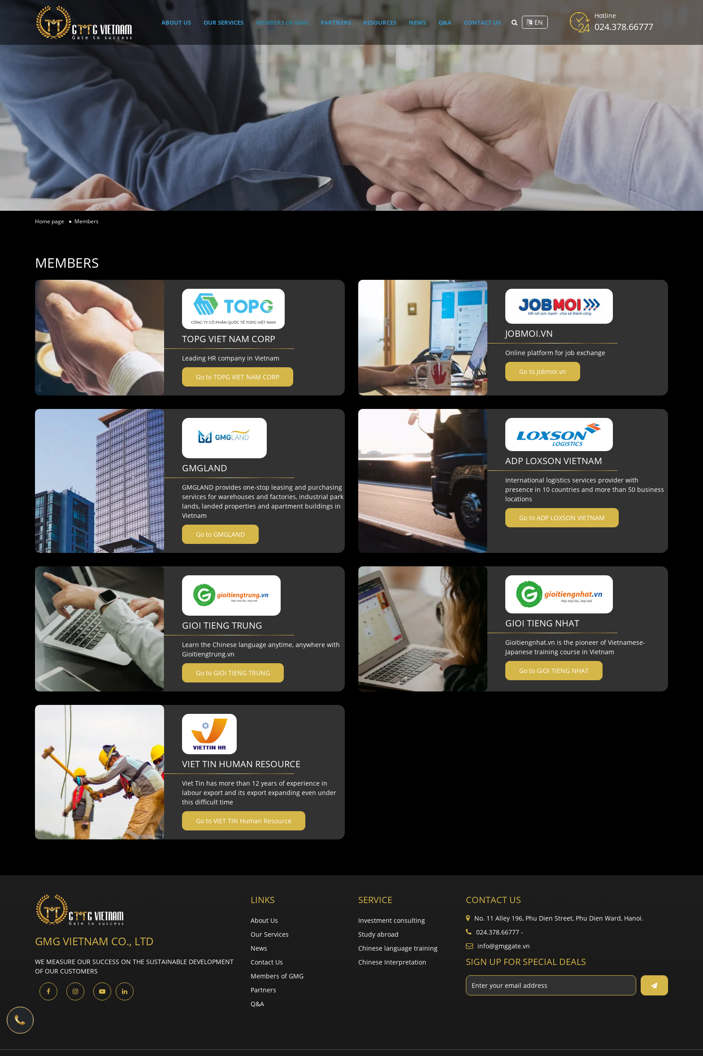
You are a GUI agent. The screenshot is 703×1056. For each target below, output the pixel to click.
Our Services (225, 22)
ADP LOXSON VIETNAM (553, 461)
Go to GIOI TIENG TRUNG (233, 673)
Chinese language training (398, 948)
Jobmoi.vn (529, 333)
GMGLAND (204, 468)
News (418, 22)
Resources (382, 22)
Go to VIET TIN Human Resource (243, 821)
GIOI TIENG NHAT (542, 623)
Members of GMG (285, 22)
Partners (339, 22)
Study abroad (378, 934)
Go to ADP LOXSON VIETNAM (562, 517)
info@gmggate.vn (503, 946)
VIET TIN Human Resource (241, 764)
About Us (178, 22)
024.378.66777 (624, 27)
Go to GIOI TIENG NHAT (554, 670)
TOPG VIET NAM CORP (228, 339)
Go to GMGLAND (220, 534)
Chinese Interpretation (392, 962)
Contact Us (480, 22)
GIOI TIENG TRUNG (222, 625)
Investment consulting (391, 920)
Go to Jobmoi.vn (542, 371)
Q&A (444, 22)
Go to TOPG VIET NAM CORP (237, 377)
